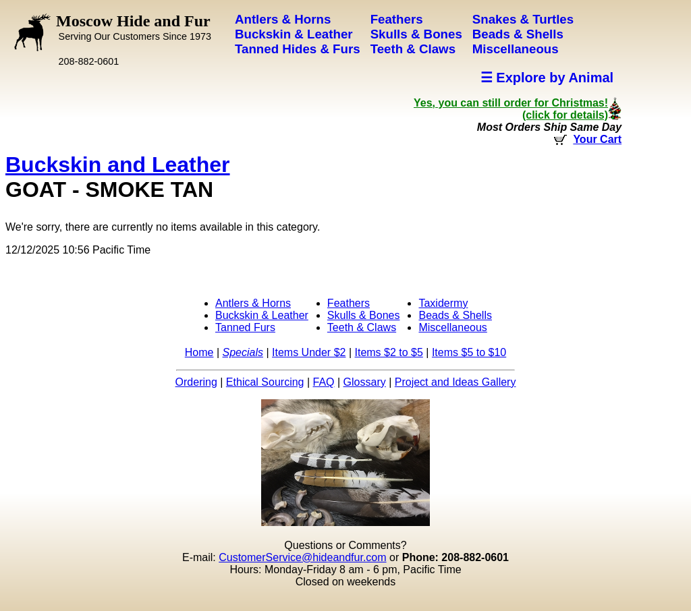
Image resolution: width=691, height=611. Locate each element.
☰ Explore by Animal (546, 77)
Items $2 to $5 (388, 352)
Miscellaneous (452, 327)
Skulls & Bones (363, 315)
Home (199, 352)
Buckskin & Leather (261, 315)
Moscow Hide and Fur (133, 27)
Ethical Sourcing (265, 382)
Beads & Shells (455, 315)
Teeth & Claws (361, 327)
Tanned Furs (245, 327)
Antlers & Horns (253, 303)
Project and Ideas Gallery (455, 382)
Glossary (364, 382)
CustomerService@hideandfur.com (302, 557)
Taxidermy (443, 303)
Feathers (348, 303)
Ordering (196, 382)
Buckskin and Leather (117, 164)
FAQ (324, 382)
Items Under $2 (309, 352)
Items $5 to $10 (469, 352)
